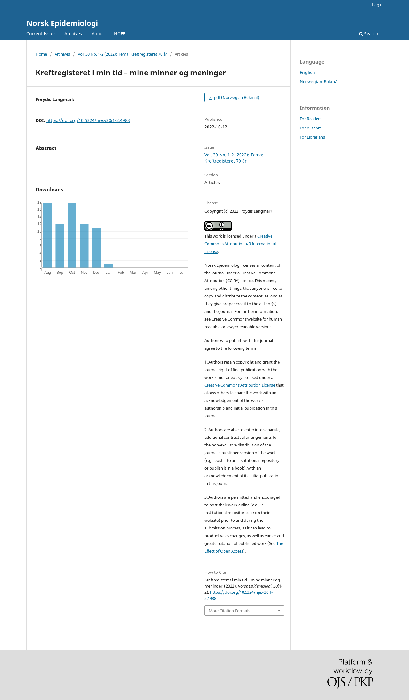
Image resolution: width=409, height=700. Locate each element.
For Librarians (312, 137)
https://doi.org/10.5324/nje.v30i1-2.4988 (88, 120)
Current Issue (40, 34)
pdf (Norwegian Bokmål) (236, 97)
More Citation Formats (229, 610)
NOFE (119, 34)
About (98, 34)
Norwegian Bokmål (319, 82)
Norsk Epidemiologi (62, 23)
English (307, 72)
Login (377, 4)
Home (41, 54)
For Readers (310, 118)
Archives (73, 34)
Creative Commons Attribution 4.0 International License (240, 243)
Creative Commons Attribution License (239, 385)
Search (368, 34)
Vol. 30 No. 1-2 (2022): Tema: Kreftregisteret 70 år (122, 54)
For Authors (310, 128)
